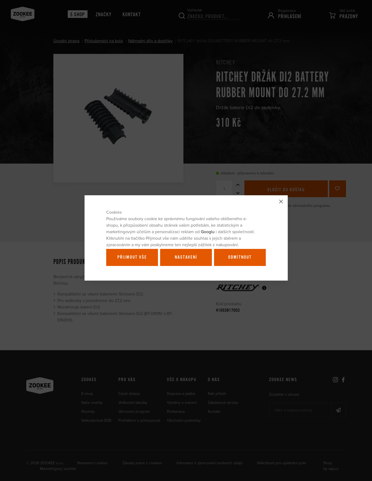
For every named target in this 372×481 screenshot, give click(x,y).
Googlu (208, 232)
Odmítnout (240, 257)
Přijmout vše (132, 257)
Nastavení (186, 257)
